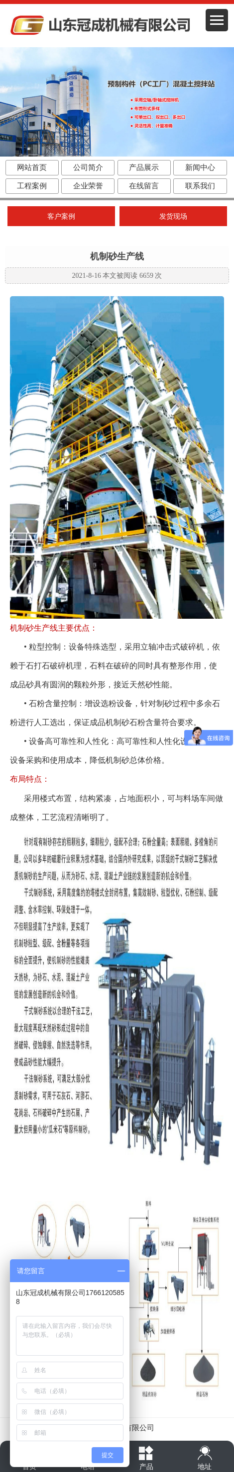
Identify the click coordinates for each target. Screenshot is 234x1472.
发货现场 (173, 216)
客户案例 (61, 216)
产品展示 (144, 167)
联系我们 (200, 186)
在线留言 (144, 186)
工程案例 (32, 186)
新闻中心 (200, 167)
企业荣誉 (88, 186)
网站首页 (32, 167)
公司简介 (88, 167)
